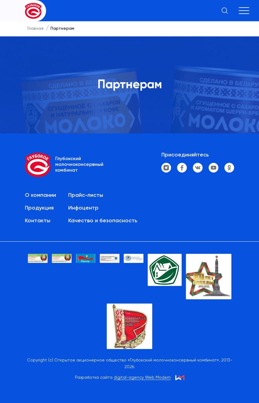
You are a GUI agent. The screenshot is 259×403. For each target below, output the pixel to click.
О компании (40, 195)
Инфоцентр (83, 208)
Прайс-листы (85, 195)
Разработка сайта (123, 377)
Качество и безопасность (102, 220)
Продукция (39, 208)
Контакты (37, 220)
